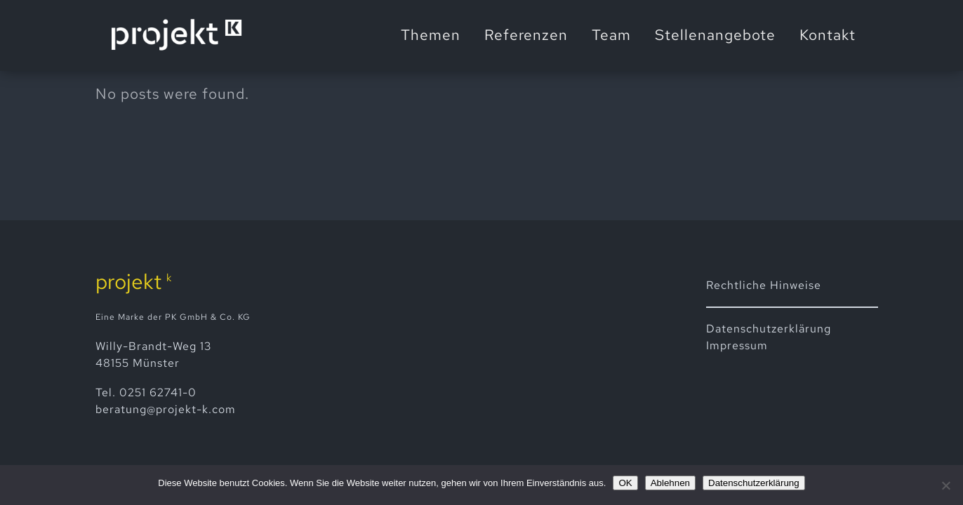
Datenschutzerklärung (753, 483)
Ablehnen (670, 483)
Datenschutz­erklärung (768, 328)
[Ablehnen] (945, 485)
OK (625, 483)
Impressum (737, 345)
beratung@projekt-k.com (165, 409)
